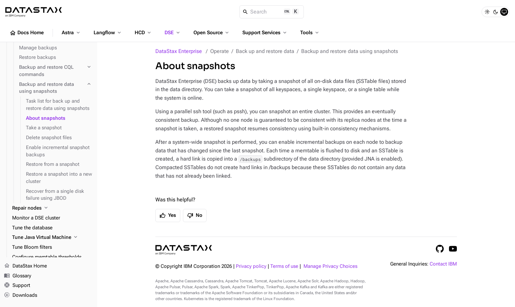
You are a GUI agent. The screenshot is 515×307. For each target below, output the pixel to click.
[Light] (487, 12)
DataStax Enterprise (178, 51)
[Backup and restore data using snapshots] (55, 88)
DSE (173, 33)
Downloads (20, 295)
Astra (71, 33)
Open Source (211, 33)
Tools (310, 33)
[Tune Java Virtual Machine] (52, 238)
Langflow (108, 33)
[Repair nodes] (52, 208)
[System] (504, 12)
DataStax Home (25, 266)
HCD (143, 33)
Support (17, 286)
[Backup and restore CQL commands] (55, 71)
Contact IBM (443, 264)
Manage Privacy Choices (330, 266)
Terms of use (284, 266)
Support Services (265, 33)
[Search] (271, 11)
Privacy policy (251, 266)
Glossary (17, 276)
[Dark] (496, 12)
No (194, 215)
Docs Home (27, 33)
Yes (168, 215)
